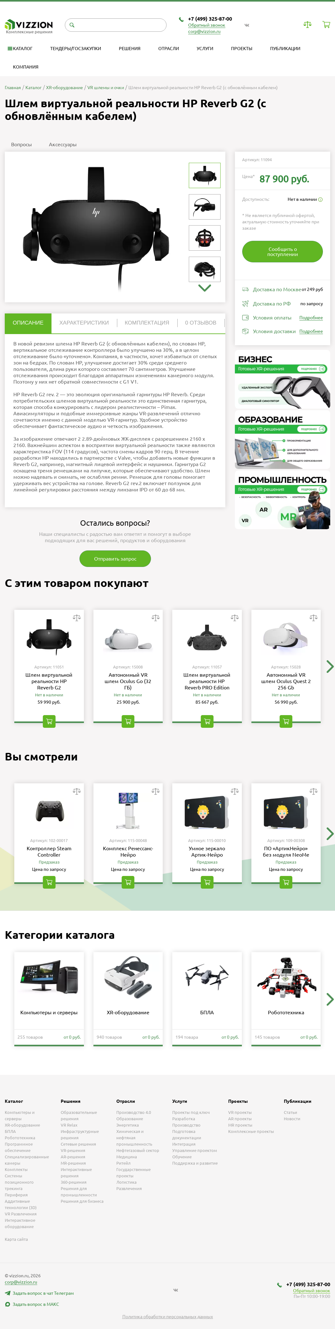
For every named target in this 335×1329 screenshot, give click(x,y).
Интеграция (183, 1144)
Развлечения (129, 1188)
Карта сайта (16, 1239)
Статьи (290, 1112)
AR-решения (73, 1157)
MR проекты (240, 1125)
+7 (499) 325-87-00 (210, 19)
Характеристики (84, 323)
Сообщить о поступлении (282, 251)
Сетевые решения (78, 1144)
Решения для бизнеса (82, 1201)
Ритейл (123, 1163)
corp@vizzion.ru (204, 31)
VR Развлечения (21, 1214)
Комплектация (147, 323)
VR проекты (240, 1112)
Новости (292, 1118)
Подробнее (311, 317)
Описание (28, 323)
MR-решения (73, 1163)
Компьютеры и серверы (49, 1012)
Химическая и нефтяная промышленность (134, 1137)
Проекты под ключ (191, 1112)
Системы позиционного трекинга (19, 1182)
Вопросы (21, 144)
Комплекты (16, 1169)
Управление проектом (194, 1150)
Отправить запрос (115, 559)
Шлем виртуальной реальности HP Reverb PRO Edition (206, 681)
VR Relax (69, 1125)
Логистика (126, 1182)
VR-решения (73, 1150)
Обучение (182, 1157)
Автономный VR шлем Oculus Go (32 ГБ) (128, 681)
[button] (205, 288)
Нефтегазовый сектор (137, 1150)
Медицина (126, 1157)
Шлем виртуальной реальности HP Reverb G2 (48, 681)
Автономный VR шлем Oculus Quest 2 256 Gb (286, 681)
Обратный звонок (206, 25)
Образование (129, 1118)
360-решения (73, 1182)
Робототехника (286, 1012)
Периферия (16, 1195)
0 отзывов (200, 323)
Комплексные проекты (251, 1131)
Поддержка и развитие (195, 1163)
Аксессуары (63, 144)
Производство (186, 1125)
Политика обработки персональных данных (167, 1316)
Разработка (183, 1118)
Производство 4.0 (133, 1112)
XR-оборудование (128, 1012)
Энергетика (127, 1125)
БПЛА (207, 1012)
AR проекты (240, 1118)
